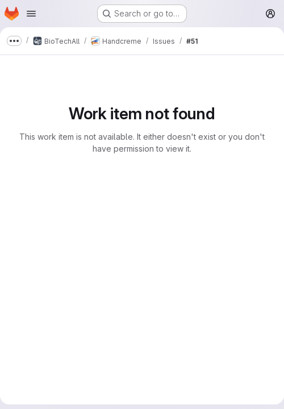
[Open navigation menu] (31, 14)
